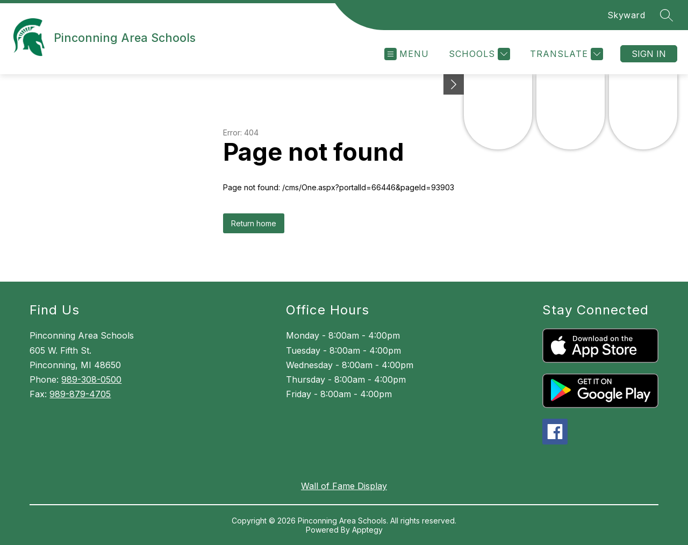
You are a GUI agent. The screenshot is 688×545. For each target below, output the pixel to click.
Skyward (626, 15)
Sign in (649, 53)
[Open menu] (406, 54)
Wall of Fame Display (344, 486)
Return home (253, 223)
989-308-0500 (91, 379)
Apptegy (367, 529)
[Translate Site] (565, 54)
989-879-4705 (80, 394)
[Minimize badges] (453, 84)
